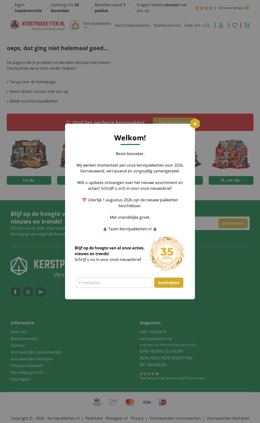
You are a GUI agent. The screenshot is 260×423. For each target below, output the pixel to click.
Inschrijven (169, 282)
